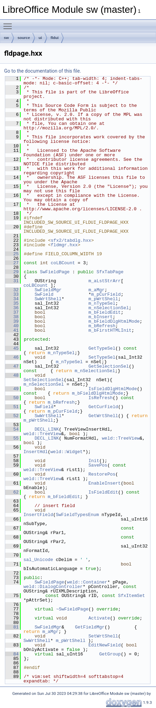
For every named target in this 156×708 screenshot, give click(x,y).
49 (12, 389)
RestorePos (101, 474)
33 (12, 294)
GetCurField (103, 407)
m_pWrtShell (103, 299)
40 (12, 326)
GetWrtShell (103, 416)
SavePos (97, 465)
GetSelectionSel (108, 366)
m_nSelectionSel (108, 308)
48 (12, 375)
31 (12, 281)
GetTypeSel (101, 348)
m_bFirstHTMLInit (109, 330)
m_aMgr (96, 290)
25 (12, 254)
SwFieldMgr (48, 290)
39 (12, 321)
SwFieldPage (55, 272)
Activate (99, 618)
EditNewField (104, 645)
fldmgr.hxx (64, 245)
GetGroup (109, 654)
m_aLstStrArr (104, 281)
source (24, 38)
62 (12, 492)
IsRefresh (100, 398)
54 (12, 429)
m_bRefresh (101, 326)
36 (12, 308)
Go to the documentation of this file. (42, 71)
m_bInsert (100, 317)
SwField (44, 294)
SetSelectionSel (43, 380)
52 (12, 416)
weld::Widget (66, 452)
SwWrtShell (48, 299)
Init (93, 461)
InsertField (38, 515)
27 (12, 263)
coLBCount (63, 263)
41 (12, 330)
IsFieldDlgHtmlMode (112, 389)
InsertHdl (35, 452)
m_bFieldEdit (104, 312)
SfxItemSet (131, 595)
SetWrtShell (103, 636)
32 (12, 290)
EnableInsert (104, 483)
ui (40, 38)
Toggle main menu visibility (9, 23)
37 (12, 312)
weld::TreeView (42, 434)
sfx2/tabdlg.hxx (71, 240)
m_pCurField (106, 294)
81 (12, 627)
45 (12, 348)
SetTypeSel (101, 357)
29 (12, 272)
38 (12, 317)
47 (12, 366)
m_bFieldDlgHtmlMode (113, 321)
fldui (55, 38)
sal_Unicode (38, 560)
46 (12, 357)
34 (12, 299)
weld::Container (87, 582)
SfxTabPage (110, 272)
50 (12, 398)
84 (12, 654)
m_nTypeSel (101, 303)
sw (6, 38)
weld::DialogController (53, 586)
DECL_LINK (47, 429)
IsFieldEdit (103, 492)
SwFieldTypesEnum (77, 515)
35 (12, 303)
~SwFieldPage (72, 609)
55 (12, 438)
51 (12, 407)
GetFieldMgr (90, 627)
